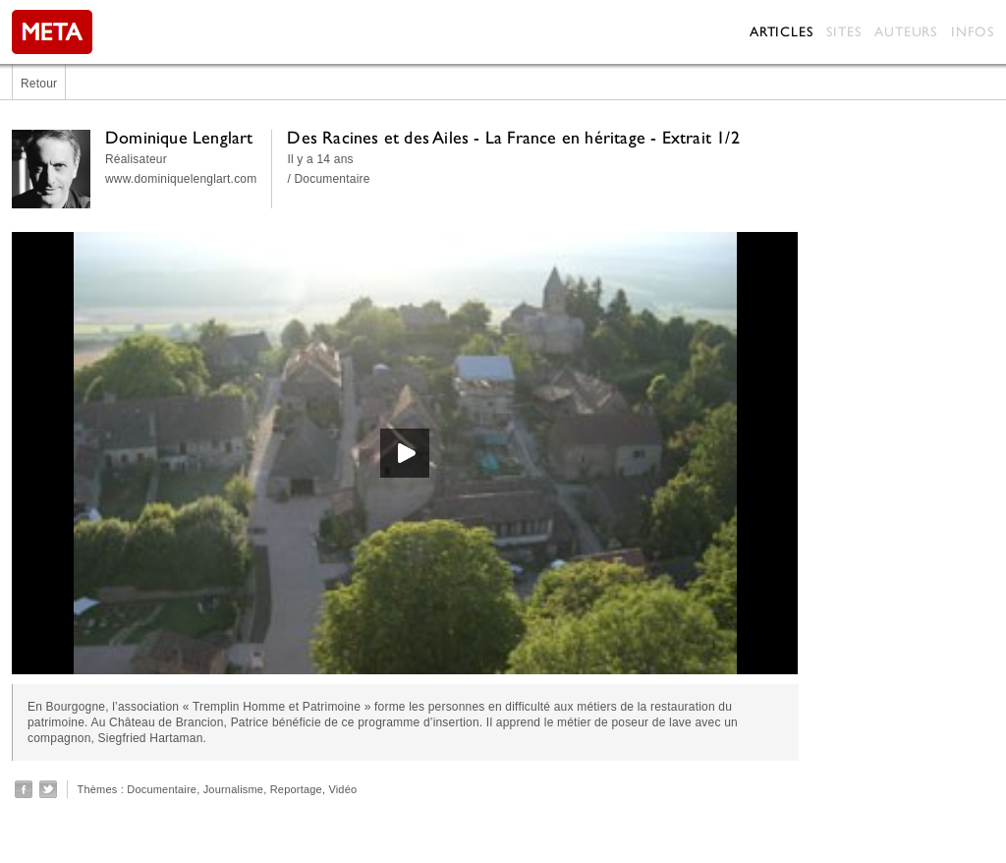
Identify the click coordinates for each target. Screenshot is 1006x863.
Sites (843, 31)
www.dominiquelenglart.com (180, 179)
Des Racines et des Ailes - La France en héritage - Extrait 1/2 (513, 137)
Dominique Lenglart (179, 137)
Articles (781, 31)
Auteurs (905, 31)
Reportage (296, 789)
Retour (39, 83)
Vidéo (342, 789)
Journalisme (233, 789)
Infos (972, 31)
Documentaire (161, 789)
